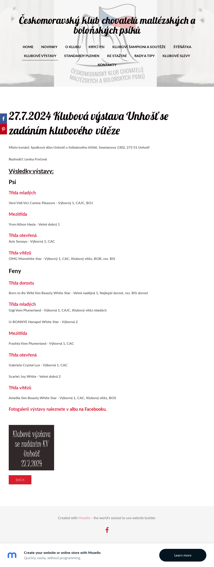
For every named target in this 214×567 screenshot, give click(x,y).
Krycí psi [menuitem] (96, 46)
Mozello (84, 517)
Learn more (182, 555)
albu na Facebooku (88, 409)
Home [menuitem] (28, 46)
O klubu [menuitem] (73, 46)
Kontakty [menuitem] (107, 64)
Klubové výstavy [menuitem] (40, 55)
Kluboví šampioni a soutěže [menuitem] (139, 46)
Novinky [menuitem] (49, 46)
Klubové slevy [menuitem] (176, 55)
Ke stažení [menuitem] (117, 55)
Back (20, 479)
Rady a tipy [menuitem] (144, 55)
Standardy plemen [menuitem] (81, 55)
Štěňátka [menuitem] (182, 46)
